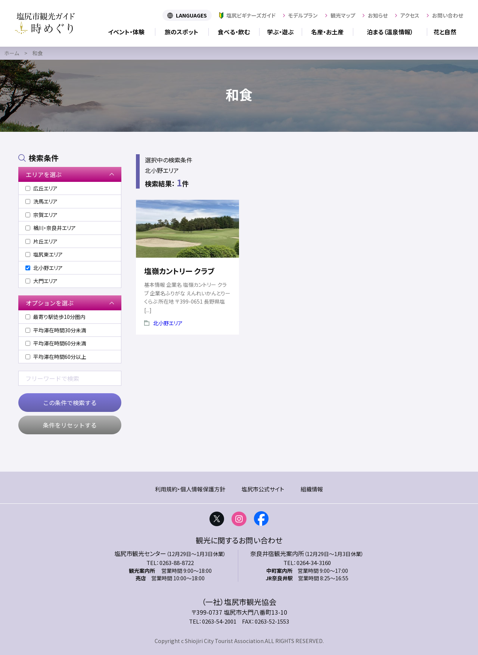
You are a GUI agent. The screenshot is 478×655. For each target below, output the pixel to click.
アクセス (409, 15)
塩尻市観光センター (140, 553)
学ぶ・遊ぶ (280, 31)
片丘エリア (41, 241)
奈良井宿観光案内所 (277, 553)
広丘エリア (41, 188)
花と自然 (445, 31)
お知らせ (378, 15)
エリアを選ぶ (44, 174)
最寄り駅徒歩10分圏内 (55, 316)
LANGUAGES (191, 15)
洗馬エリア (41, 201)
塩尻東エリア (44, 254)
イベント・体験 (126, 31)
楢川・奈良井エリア (50, 228)
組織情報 (312, 489)
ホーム (11, 53)
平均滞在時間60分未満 (55, 343)
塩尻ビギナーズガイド (251, 15)
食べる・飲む (234, 31)
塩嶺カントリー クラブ (179, 271)
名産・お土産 (327, 31)
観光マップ (342, 15)
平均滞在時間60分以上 (55, 356)
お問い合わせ (447, 15)
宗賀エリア (41, 214)
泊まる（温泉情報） (390, 31)
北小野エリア (168, 323)
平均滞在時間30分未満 (55, 330)
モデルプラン (303, 15)
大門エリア (41, 281)
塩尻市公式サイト (263, 489)
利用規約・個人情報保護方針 (190, 489)
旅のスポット (181, 31)
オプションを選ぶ (50, 302)
